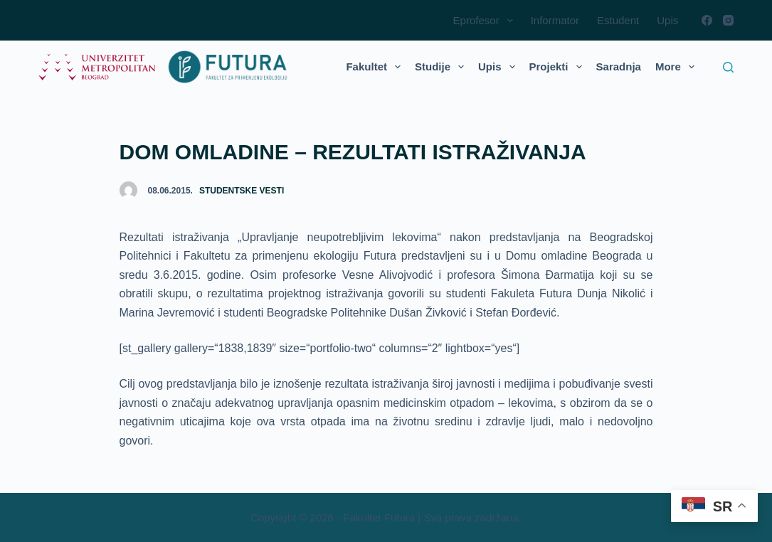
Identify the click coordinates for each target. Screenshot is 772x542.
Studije (442, 66)
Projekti (558, 66)
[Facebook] (707, 20)
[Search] (728, 67)
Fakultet (376, 66)
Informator (555, 20)
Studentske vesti (241, 191)
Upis (667, 20)
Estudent (618, 20)
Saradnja (618, 66)
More (677, 66)
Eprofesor (486, 20)
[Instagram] (728, 20)
